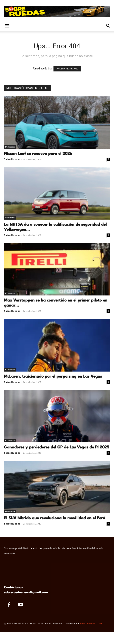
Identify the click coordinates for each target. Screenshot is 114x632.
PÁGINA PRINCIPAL (67, 68)
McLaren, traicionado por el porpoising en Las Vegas (53, 377)
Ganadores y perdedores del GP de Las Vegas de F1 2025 (56, 447)
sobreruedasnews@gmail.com (26, 592)
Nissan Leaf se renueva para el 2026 (38, 154)
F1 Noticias (10, 293)
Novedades (9, 218)
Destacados (10, 147)
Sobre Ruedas (12, 159)
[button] (6, 26)
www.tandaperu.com (91, 623)
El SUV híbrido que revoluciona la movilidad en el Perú (54, 518)
